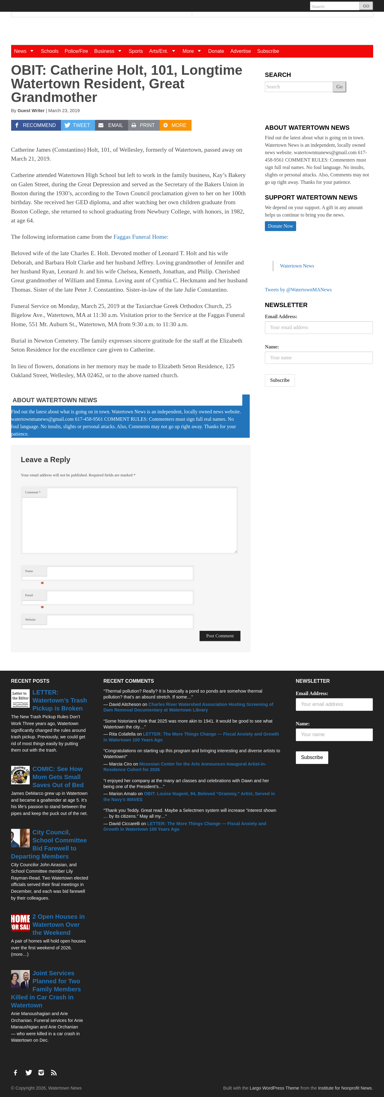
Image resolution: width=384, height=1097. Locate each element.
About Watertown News (55, 400)
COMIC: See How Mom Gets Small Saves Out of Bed (58, 777)
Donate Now (280, 226)
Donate (216, 51)
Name (34, 572)
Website (30, 619)
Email (34, 596)
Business (109, 51)
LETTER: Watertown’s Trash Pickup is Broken (59, 700)
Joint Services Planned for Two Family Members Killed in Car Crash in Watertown (46, 989)
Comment (33, 492)
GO (366, 6)
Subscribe (268, 51)
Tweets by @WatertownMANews (298, 289)
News (26, 51)
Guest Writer (31, 110)
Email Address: (281, 316)
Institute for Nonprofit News (345, 1088)
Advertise (240, 51)
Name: (272, 346)
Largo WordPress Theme (274, 1088)
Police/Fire (76, 51)
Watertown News (297, 265)
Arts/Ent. (164, 51)
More (194, 51)
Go (339, 86)
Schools (49, 51)
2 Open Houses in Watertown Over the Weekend (58, 924)
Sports (136, 51)
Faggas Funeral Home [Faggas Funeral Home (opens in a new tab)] (140, 237)
